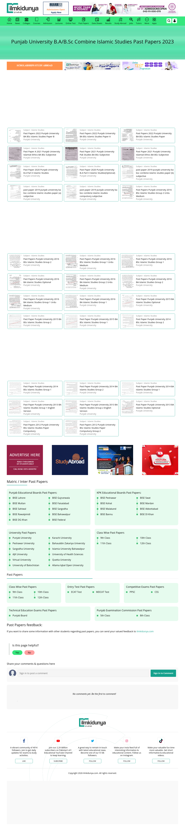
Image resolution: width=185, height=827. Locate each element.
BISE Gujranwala (61, 497)
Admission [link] (47, 21)
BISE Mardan (147, 503)
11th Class (105, 543)
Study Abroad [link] (120, 21)
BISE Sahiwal (19, 508)
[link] (56, 8)
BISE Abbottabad (149, 508)
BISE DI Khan (147, 514)
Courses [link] (36, 21)
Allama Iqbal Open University (67, 565)
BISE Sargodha (60, 508)
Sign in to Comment (163, 673)
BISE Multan (19, 503)
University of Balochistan (26, 565)
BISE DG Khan (20, 519)
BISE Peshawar (108, 497)
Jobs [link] (131, 21)
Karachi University (62, 537)
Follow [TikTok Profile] (161, 761)
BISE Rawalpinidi (21, 514)
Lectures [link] (59, 21)
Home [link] (9, 21)
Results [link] (108, 21)
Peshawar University (23, 543)
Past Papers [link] (83, 21)
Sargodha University (23, 548)
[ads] (25, 460)
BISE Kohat (106, 503)
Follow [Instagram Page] (126, 761)
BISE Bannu (106, 514)
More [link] (147, 21)
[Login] (174, 20)
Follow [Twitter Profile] (92, 761)
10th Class (145, 537)
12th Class (145, 543)
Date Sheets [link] (97, 21)
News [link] (17, 21)
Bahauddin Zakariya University (68, 543)
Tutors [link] (139, 21)
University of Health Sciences (67, 554)
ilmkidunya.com (145, 631)
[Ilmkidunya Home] (23, 8)
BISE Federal (58, 519)
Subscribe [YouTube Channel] (58, 761)
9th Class (105, 537)
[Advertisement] (92, 92)
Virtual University (22, 559)
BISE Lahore (19, 497)
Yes (17, 652)
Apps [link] (154, 21)
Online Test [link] (71, 21)
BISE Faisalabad (60, 503)
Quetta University (61, 559)
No (29, 652)
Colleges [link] (26, 21)
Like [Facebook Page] (24, 761)
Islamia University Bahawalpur (68, 548)
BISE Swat (145, 497)
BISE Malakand (108, 508)
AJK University (20, 554)
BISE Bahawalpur (61, 514)
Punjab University (22, 537)
